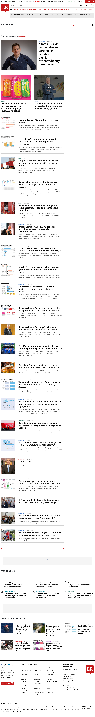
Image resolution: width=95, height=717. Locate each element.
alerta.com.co (5, 711)
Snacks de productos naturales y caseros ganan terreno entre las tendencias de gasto (38, 269)
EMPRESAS (30, 9)
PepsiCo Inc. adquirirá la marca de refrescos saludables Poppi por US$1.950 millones (13, 107)
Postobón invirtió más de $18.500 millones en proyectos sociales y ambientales (39, 533)
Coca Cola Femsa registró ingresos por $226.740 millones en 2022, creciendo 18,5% (40, 249)
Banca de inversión (86, 14)
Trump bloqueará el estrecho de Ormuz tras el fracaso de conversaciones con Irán (16, 585)
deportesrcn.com (17, 711)
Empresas (24, 679)
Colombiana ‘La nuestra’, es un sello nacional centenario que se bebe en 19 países (37, 289)
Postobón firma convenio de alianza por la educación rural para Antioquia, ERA (39, 516)
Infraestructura (38, 686)
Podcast (23, 692)
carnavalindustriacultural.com (29, 709)
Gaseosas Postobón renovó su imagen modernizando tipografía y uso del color (38, 328)
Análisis (49, 668)
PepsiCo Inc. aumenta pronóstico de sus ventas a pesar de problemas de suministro (40, 347)
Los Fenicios (24, 461)
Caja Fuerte (37, 670)
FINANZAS (16, 9)
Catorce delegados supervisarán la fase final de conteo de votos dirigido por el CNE (22, 646)
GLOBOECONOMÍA (42, 9)
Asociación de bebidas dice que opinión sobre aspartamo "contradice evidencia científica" (38, 208)
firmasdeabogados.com (53, 707)
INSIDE (91, 9)
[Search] (81, 6)
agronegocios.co (22, 707)
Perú (13, 17)
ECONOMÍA (23, 9)
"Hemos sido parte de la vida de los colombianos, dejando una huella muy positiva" (48, 106)
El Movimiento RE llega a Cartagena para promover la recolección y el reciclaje (38, 501)
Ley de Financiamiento (51, 14)
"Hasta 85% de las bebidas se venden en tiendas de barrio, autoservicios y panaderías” (49, 54)
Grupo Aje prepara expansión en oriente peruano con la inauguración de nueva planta (38, 163)
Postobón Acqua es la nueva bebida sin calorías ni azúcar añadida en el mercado (39, 482)
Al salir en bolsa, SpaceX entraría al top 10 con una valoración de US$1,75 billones (80, 595)
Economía (50, 674)
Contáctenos (67, 676)
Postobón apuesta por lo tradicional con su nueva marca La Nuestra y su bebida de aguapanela (39, 404)
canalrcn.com (44, 709)
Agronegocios (25, 668)
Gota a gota (69, 14)
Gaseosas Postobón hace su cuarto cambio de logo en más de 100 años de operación (39, 309)
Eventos (49, 679)
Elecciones (19, 17)
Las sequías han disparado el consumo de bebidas (39, 121)
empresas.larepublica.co (36, 707)
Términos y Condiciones (70, 681)
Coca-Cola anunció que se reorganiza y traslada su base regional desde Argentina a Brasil (39, 425)
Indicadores (24, 686)
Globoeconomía (52, 681)
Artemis (62, 14)
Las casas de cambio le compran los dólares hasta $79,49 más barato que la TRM (54, 646)
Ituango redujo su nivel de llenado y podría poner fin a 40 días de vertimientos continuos (53, 630)
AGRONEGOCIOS (52, 9)
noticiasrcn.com (65, 709)
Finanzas (23, 681)
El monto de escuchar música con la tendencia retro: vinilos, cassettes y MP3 (48, 595)
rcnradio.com (54, 709)
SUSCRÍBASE (90, 1)
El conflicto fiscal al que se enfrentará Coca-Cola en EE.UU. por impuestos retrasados (37, 141)
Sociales (23, 697)
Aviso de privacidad (68, 678)
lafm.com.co (75, 709)
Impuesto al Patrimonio (36, 14)
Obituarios (37, 688)
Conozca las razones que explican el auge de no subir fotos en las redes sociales (80, 585)
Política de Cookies (68, 687)
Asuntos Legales (26, 670)
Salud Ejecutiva (51, 692)
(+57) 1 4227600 (6, 677)
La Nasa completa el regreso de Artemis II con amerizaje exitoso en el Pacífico (22, 629)
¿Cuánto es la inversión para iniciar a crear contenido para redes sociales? (16, 595)
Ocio (48, 688)
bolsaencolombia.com (69, 707)
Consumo (24, 674)
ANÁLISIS (60, 9)
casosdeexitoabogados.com (10, 709)
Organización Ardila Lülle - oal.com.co (86, 708)
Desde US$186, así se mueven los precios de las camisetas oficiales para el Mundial (85, 629)
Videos (36, 697)
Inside (48, 686)
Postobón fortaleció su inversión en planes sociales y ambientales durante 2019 (39, 443)
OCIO (34, 9)
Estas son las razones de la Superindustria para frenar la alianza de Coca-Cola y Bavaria (39, 384)
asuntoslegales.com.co (8, 707)
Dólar (76, 14)
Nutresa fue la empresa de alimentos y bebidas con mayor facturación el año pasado (37, 184)
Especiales (37, 679)
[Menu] (11, 9)
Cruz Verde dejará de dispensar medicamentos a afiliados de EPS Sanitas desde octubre (48, 585)
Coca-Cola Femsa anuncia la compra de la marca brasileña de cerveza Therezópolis (39, 366)
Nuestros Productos (69, 674)
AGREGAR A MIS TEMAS (85, 25)
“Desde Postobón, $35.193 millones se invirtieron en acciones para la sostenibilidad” (36, 229)
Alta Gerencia (38, 668)
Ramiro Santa (23, 465)
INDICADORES (84, 9)
